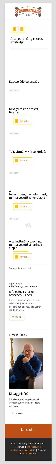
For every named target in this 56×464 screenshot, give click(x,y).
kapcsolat (28, 429)
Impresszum (33, 446)
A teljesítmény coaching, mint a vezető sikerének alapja (25, 244)
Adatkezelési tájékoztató (22, 450)
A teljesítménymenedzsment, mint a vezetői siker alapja (28, 194)
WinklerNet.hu (29, 453)
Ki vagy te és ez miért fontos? (23, 110)
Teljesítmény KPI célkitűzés (28, 151)
